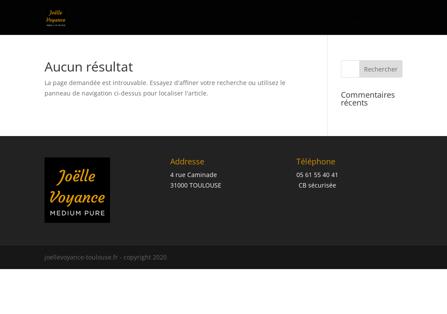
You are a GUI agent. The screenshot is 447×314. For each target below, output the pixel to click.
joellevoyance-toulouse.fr (364, 17)
